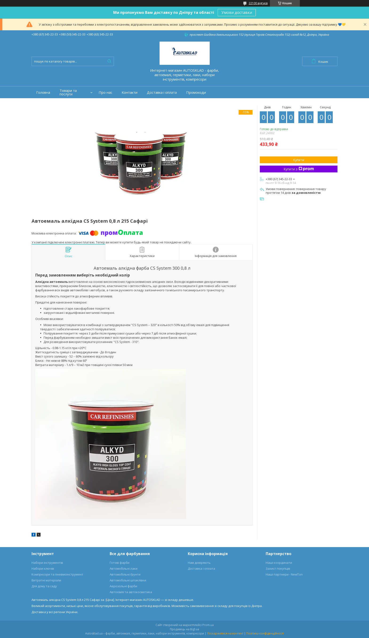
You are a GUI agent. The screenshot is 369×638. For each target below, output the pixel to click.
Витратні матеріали (46, 580)
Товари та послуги (68, 92)
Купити (298, 160)
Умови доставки (236, 12)
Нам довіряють (199, 562)
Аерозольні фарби (123, 586)
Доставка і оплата (162, 92)
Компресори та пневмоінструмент (57, 574)
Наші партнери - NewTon (284, 574)
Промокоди (196, 92)
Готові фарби (119, 562)
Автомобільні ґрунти (125, 574)
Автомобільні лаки (123, 568)
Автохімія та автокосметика (131, 592)
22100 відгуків (258, 3)
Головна (43, 92)
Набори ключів (43, 568)
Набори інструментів (47, 562)
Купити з (299, 169)
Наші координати (279, 562)
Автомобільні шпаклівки (128, 580)
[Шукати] (109, 61)
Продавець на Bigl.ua (184, 629)
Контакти (129, 92)
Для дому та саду (44, 586)
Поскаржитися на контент (225, 633)
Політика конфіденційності (265, 633)
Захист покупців (278, 568)
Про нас (105, 92)
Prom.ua (208, 625)
